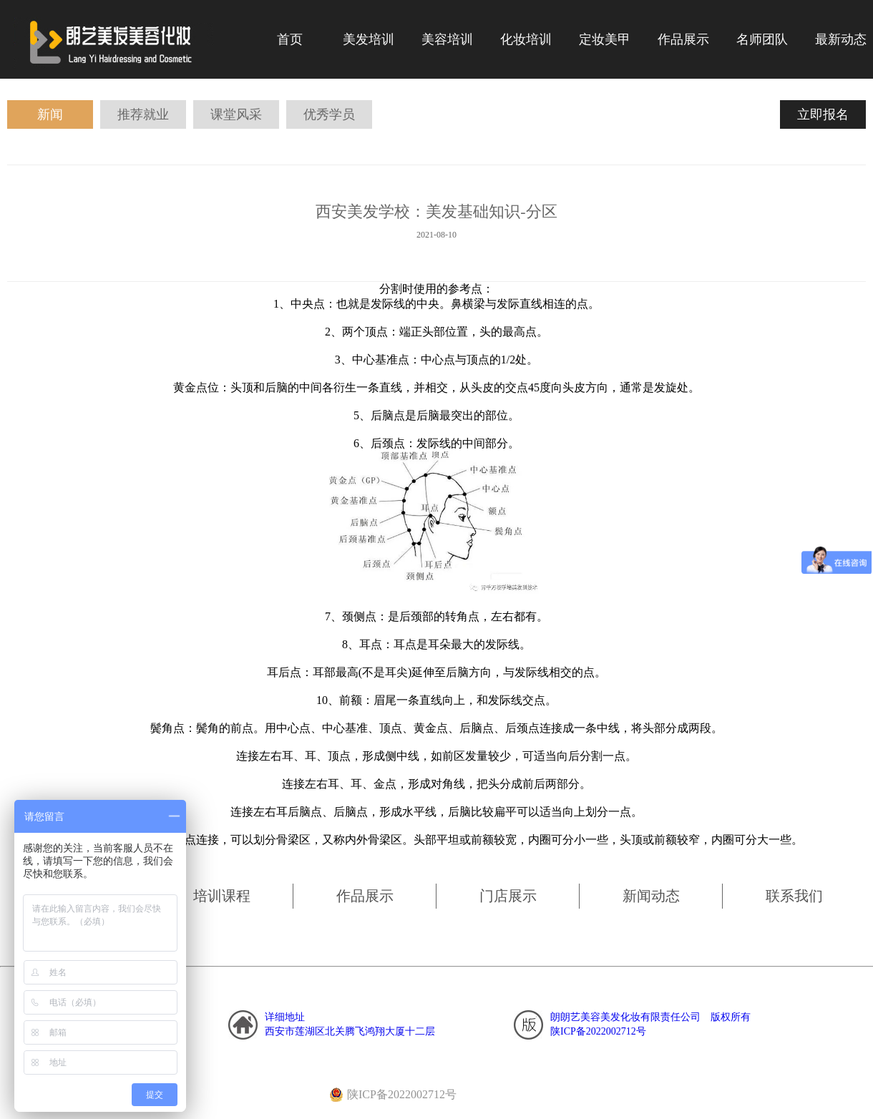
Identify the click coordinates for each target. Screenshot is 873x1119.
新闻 (50, 114)
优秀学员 (329, 114)
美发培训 (368, 39)
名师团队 (762, 39)
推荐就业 (143, 114)
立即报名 (823, 114)
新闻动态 (651, 896)
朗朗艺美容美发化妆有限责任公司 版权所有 (650, 1017)
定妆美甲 (604, 39)
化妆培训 (526, 39)
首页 (290, 39)
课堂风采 (236, 114)
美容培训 (447, 39)
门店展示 (508, 896)
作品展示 (365, 896)
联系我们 (794, 896)
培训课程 (221, 896)
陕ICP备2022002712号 (598, 1031)
